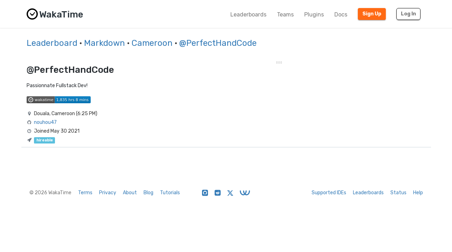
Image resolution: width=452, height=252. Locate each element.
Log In (408, 14)
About (130, 193)
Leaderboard (52, 43)
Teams (285, 14)
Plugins (314, 14)
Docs (340, 14)
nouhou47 (45, 122)
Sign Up (371, 14)
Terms (85, 193)
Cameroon (152, 43)
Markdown (104, 43)
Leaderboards (248, 14)
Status (398, 193)
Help (418, 193)
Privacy (107, 193)
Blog (148, 193)
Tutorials (170, 193)
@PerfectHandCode (218, 43)
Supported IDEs (329, 193)
